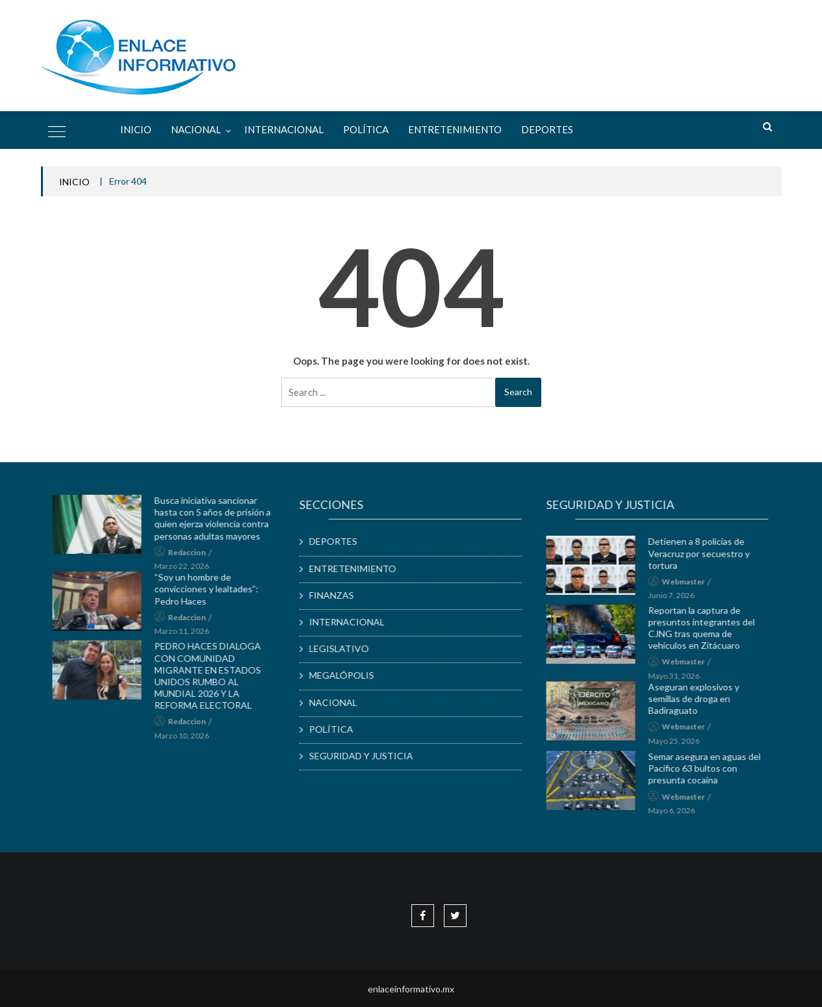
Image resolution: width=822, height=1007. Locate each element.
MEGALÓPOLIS (349, 675)
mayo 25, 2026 (682, 747)
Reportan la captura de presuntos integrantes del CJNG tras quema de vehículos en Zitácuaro (709, 635)
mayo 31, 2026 (682, 683)
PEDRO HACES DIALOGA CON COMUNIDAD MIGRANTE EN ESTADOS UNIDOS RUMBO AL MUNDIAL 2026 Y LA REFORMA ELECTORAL (215, 682)
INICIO (74, 181)
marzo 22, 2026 (189, 572)
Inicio (135, 129)
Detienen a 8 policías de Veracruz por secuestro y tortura (707, 559)
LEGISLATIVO (347, 648)
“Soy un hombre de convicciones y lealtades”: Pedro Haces (214, 595)
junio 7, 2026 (679, 602)
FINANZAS (339, 594)
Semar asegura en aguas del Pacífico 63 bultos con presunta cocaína (712, 774)
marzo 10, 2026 (189, 742)
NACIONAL (196, 129)
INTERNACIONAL (284, 129)
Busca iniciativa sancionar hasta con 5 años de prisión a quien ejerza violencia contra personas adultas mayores (220, 524)
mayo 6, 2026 (679, 817)
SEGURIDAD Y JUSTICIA (369, 755)
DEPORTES (547, 129)
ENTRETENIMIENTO (455, 129)
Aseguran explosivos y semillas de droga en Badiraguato (701, 705)
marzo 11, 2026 (189, 637)
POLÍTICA (366, 129)
